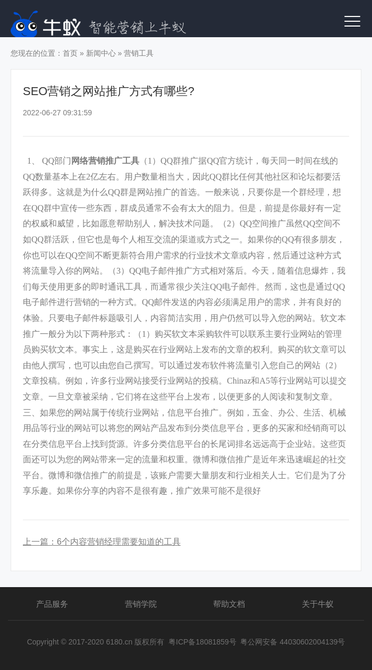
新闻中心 (101, 53)
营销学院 (141, 603)
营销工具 (139, 53)
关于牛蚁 (318, 603)
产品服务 (52, 603)
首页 (70, 53)
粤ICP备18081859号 (202, 642)
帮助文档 (229, 603)
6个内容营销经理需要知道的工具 (119, 541)
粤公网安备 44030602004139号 (292, 642)
